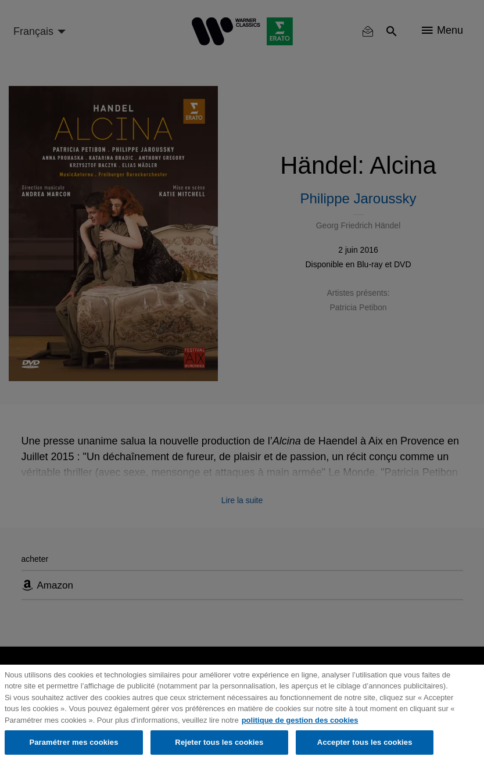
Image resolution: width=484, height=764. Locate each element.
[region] (242, 714)
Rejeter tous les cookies (219, 742)
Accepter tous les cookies (365, 742)
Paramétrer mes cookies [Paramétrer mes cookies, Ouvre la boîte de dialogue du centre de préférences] (73, 742)
